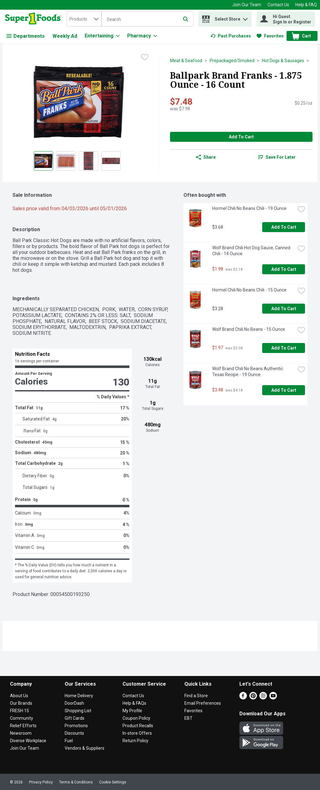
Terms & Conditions (76, 782)
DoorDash (74, 703)
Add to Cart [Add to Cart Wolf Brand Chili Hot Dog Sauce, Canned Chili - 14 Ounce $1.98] (283, 269)
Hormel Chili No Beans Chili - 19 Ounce (249, 208)
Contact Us (278, 4)
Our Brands (21, 703)
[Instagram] (263, 698)
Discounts (74, 733)
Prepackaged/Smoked (232, 60)
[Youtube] (273, 698)
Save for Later (277, 157)
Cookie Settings (112, 782)
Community (21, 718)
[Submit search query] (186, 19)
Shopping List (78, 710)
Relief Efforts (23, 725)
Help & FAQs (134, 703)
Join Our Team (246, 4)
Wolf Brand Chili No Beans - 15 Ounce (248, 329)
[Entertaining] (102, 35)
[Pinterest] (253, 698)
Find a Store (196, 695)
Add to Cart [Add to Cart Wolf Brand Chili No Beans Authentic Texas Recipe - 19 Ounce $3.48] (283, 390)
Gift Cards (74, 718)
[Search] (147, 19)
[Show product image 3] (88, 161)
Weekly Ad (64, 36)
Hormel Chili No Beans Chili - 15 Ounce (249, 289)
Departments (26, 36)
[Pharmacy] (142, 35)
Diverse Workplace (28, 740)
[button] (245, 17)
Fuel (69, 740)
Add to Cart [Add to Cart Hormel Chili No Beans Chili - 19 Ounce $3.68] (283, 227)
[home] (34, 19)
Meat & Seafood (186, 60)
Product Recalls (137, 725)
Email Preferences (202, 703)
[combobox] (84, 19)
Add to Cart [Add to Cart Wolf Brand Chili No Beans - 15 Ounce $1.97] (283, 347)
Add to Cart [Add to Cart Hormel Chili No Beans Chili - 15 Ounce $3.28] (283, 308)
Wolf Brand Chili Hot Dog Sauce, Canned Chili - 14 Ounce (251, 250)
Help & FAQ (306, 4)
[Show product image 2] (66, 161)
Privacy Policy (41, 782)
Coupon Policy (136, 718)
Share (206, 157)
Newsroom (21, 733)
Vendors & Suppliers (84, 748)
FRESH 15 (19, 710)
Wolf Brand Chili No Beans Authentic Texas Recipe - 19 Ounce (248, 371)
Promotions (76, 725)
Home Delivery (79, 695)
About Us (19, 695)
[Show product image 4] (111, 161)
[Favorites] (270, 36)
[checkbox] (145, 57)
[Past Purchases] (231, 36)
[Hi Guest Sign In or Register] (286, 19)
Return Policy (135, 740)
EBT (188, 718)
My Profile (132, 710)
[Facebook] (243, 698)
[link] (231, 36)
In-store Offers (137, 733)
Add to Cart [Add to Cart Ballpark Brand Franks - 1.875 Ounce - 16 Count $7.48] (241, 136)
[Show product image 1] (43, 161)
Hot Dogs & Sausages (283, 60)
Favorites (193, 710)
